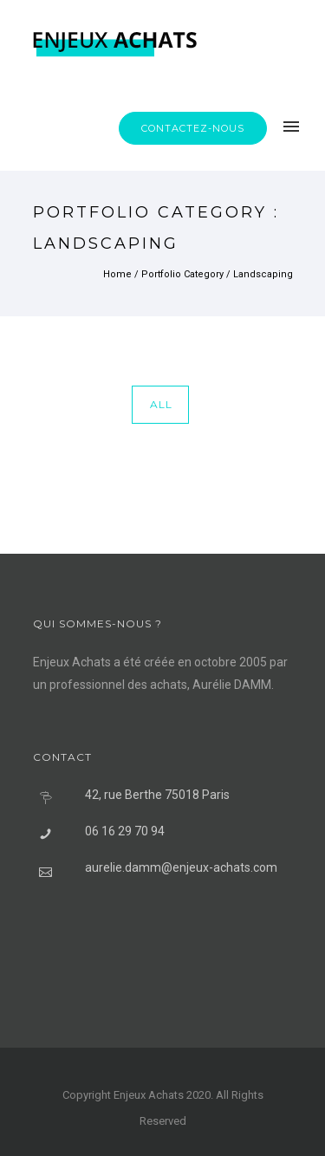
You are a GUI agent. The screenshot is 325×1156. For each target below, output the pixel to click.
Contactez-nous (192, 128)
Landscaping (263, 274)
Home (117, 274)
